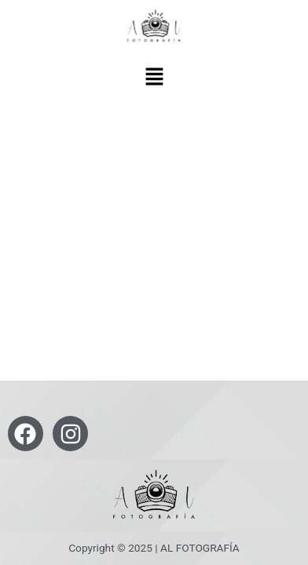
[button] (154, 77)
